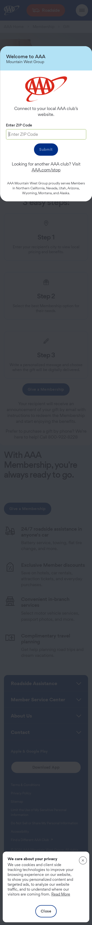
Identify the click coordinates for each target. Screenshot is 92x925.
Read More (60, 894)
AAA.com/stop (46, 169)
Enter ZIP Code (19, 125)
